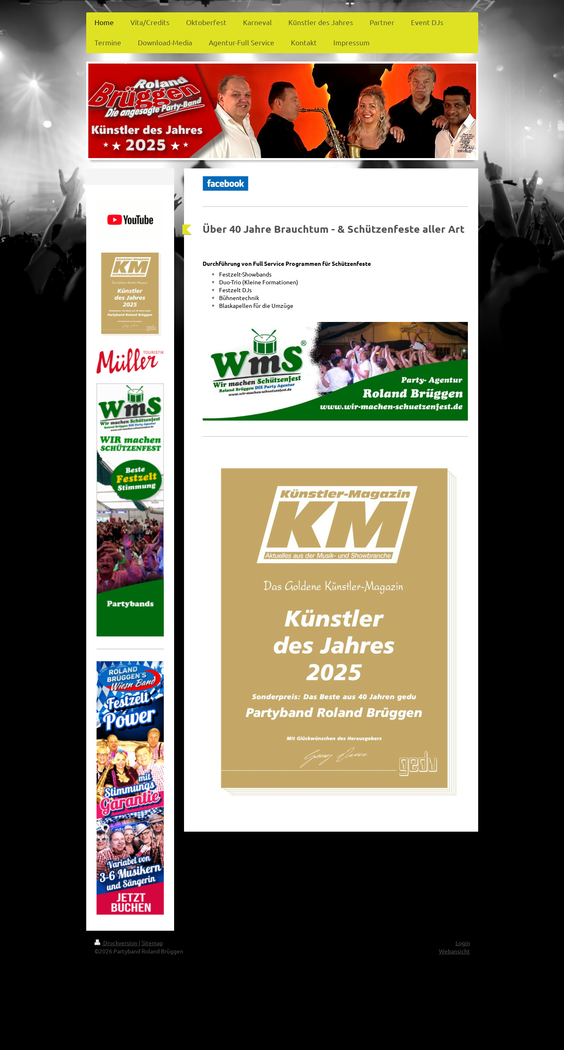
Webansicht (454, 951)
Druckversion (116, 942)
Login (462, 942)
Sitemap (152, 942)
